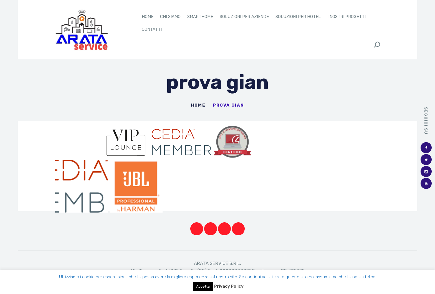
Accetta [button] (203, 286)
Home (198, 107)
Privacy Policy (229, 286)
